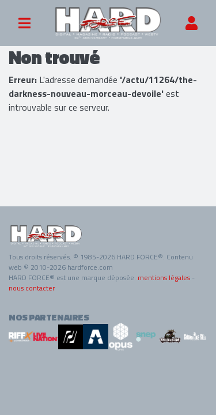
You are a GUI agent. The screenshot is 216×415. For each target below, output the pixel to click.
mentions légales (164, 277)
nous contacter (32, 287)
